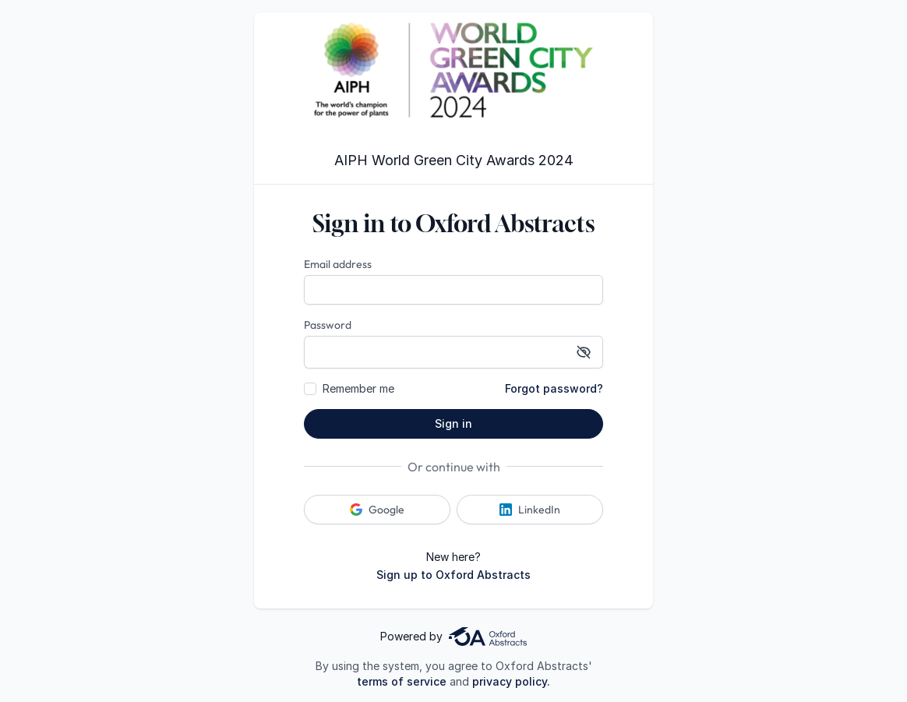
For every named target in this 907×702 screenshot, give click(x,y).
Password (327, 325)
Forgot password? (554, 388)
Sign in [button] (453, 423)
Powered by (453, 636)
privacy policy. (511, 681)
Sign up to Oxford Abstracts (453, 574)
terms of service (401, 681)
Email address (338, 264)
